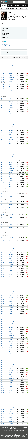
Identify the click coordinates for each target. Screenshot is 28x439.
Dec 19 (2, 69)
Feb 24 (2, 227)
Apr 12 (2, 331)
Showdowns (14, 428)
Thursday (11, 65)
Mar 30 (2, 303)
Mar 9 (2, 260)
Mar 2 (2, 246)
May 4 (2, 376)
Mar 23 (2, 289)
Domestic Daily (5, 57)
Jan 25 (2, 149)
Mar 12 (2, 266)
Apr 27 (2, 362)
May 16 (2, 400)
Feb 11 (2, 184)
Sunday (10, 71)
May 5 (2, 378)
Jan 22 (2, 143)
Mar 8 (2, 258)
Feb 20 (2, 214)
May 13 (2, 394)
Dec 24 (2, 79)
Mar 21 (2, 284)
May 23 (2, 415)
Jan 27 (2, 154)
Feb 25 (2, 230)
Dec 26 (2, 84)
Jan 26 (2, 151)
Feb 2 (2, 166)
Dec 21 (2, 73)
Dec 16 (2, 62)
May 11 (2, 390)
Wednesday (11, 62)
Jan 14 (2, 126)
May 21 (2, 411)
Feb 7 (2, 176)
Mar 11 (2, 264)
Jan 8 (2, 113)
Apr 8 (2, 323)
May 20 (2, 409)
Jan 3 (2, 103)
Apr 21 (2, 349)
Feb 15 (2, 196)
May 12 (2, 392)
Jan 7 (2, 111)
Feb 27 (2, 237)
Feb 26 (2, 234)
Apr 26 (2, 360)
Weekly (12, 8)
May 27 (2, 423)
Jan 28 (2, 156)
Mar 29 (2, 301)
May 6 (2, 380)
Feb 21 (2, 217)
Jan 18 (2, 134)
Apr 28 (2, 364)
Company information (6, 45)
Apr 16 (2, 339)
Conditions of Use (10, 436)
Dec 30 (2, 92)
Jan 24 (2, 147)
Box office (4, 48)
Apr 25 (2, 357)
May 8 (2, 384)
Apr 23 (2, 353)
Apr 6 (2, 319)
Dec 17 (2, 65)
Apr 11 (2, 329)
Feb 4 (2, 170)
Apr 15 (2, 337)
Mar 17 (2, 276)
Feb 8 (2, 178)
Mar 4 (2, 250)
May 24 (2, 417)
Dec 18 (2, 67)
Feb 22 (2, 220)
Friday (10, 67)
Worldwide (17, 5)
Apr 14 (2, 335)
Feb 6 (2, 174)
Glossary (6, 430)
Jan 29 (2, 158)
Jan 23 (2, 145)
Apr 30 (2, 368)
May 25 (2, 419)
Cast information (5, 43)
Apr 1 (2, 307)
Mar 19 (2, 280)
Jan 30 (2, 160)
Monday (10, 73)
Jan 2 (2, 101)
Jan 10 (2, 117)
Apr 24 (2, 355)
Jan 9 (2, 115)
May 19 (2, 407)
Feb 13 (2, 190)
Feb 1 (2, 164)
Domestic (4, 5)
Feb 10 (2, 182)
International (10, 5)
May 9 (2, 386)
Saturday (11, 69)
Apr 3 (2, 311)
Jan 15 (2, 128)
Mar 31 (2, 305)
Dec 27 (2, 86)
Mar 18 (2, 278)
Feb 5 (2, 172)
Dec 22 (2, 75)
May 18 (2, 405)
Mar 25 (2, 293)
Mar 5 (2, 252)
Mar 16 (2, 274)
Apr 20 (2, 347)
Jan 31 (2, 162)
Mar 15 (2, 272)
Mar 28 (2, 299)
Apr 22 (2, 351)
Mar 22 (2, 287)
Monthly (17, 8)
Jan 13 (2, 124)
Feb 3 (2, 168)
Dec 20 (2, 71)
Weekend (7, 8)
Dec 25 (2, 81)
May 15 (2, 398)
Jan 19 (2, 137)
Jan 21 (2, 141)
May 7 (2, 382)
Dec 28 (2, 88)
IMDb (19, 432)
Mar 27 (2, 297)
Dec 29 (2, 90)
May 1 (2, 370)
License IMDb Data (17, 430)
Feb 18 (2, 207)
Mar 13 (2, 268)
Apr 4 (2, 313)
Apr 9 (2, 325)
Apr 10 (2, 327)
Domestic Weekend (15, 57)
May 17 (2, 403)
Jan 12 (2, 122)
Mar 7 (2, 256)
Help (23, 430)
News (3, 46)
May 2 (2, 372)
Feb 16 (2, 201)
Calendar (24, 5)
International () (6, 33)
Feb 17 (2, 204)
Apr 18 (2, 343)
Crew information (5, 44)
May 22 (2, 413)
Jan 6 (2, 109)
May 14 (2, 396)
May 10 (2, 388)
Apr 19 (2, 345)
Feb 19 (2, 211)
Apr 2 (2, 309)
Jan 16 (2, 130)
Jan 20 (2, 139)
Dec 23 (2, 77)
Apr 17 (2, 341)
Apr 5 (2, 316)
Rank (16, 60)
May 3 (2, 374)
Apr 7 (2, 321)
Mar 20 (2, 282)
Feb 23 (2, 224)
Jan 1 (2, 98)
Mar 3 (2, 248)
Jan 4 (2, 105)
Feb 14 (2, 193)
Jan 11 (2, 119)
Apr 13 (2, 333)
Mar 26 (2, 295)
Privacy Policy (18, 436)
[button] (26, 1)
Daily (2, 8)
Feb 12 (2, 186)
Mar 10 (2, 262)
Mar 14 (2, 270)
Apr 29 (2, 366)
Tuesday (10, 75)
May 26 (2, 421)
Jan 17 (2, 132)
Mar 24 (2, 291)
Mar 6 (2, 254)
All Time (19, 427)
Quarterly (22, 8)
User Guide (11, 430)
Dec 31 (2, 94)
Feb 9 (2, 180)
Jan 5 (2, 107)
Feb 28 (2, 240)
